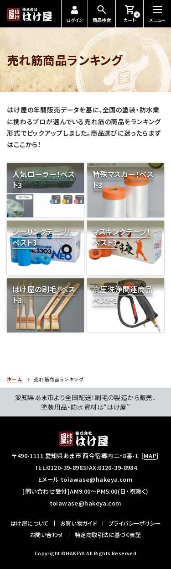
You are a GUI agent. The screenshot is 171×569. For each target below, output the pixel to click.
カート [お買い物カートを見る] (132, 13)
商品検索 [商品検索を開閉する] (102, 13)
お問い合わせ (46, 535)
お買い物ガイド (78, 523)
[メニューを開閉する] (157, 13)
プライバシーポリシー (135, 523)
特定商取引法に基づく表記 (108, 535)
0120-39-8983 (66, 467)
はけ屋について (29, 523)
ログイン (74, 14)
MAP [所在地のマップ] (150, 455)
